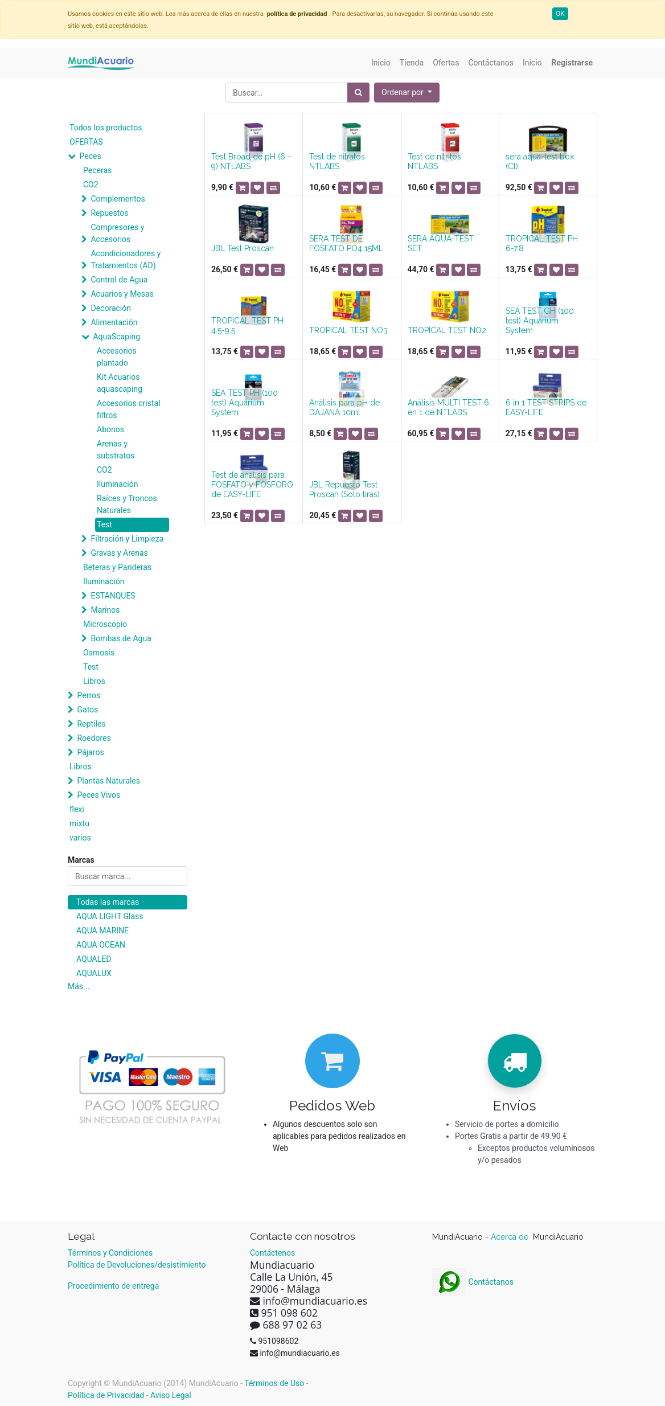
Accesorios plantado (117, 356)
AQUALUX (94, 973)
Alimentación (114, 322)
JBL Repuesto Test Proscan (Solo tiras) (344, 489)
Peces (90, 156)
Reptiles (91, 723)
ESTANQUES (113, 595)
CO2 (90, 184)
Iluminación (117, 484)
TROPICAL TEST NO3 (348, 330)
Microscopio (105, 624)
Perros (88, 695)
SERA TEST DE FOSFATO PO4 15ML (346, 243)
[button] (407, 93)
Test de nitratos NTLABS (337, 161)
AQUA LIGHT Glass (109, 916)
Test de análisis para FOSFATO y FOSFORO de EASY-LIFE (252, 484)
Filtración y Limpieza (127, 538)
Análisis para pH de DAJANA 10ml (344, 407)
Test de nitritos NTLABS (434, 161)
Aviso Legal (170, 1395)
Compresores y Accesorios (117, 233)
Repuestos (109, 213)
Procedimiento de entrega (113, 1285)
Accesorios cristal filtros (129, 409)
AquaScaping (116, 336)
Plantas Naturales (108, 780)
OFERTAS (86, 141)
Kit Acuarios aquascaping (119, 382)
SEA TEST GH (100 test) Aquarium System (540, 320)
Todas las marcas (107, 902)
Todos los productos (105, 127)
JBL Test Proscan (242, 248)
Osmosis (98, 652)
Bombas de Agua (121, 638)
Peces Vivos (98, 795)
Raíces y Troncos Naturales (127, 504)
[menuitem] (381, 62)
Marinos (105, 609)
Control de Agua (119, 279)
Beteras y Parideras (117, 567)
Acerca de (511, 1236)
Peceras (97, 170)
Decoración (110, 308)
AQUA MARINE (102, 930)
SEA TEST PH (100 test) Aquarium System (244, 402)
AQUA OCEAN (100, 944)
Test (104, 524)
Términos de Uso (274, 1383)
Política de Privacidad (106, 1395)
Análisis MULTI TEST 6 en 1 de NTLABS (448, 407)
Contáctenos (272, 1252)
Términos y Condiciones (110, 1252)
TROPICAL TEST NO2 (447, 330)
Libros (94, 681)
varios (80, 837)
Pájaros (90, 752)
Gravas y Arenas (119, 553)
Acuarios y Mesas (122, 293)
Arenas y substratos (115, 449)
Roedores (93, 738)
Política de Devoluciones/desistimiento (137, 1264)
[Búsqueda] (358, 93)
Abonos (110, 429)
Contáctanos (473, 1281)
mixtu (79, 823)
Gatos (87, 709)
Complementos (118, 198)
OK (560, 14)
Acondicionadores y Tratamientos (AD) (126, 259)
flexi (76, 809)
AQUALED (93, 959)
